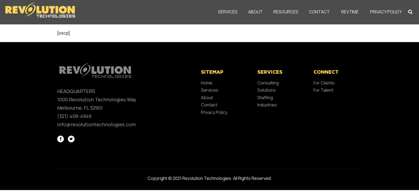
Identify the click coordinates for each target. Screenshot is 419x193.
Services (228, 12)
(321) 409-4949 (74, 116)
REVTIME (350, 12)
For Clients (324, 83)
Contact (319, 12)
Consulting (268, 83)
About (255, 12)
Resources (285, 12)
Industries (267, 105)
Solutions (266, 90)
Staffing (265, 98)
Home (206, 83)
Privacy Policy (386, 12)
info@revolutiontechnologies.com (96, 124)
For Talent (323, 90)
